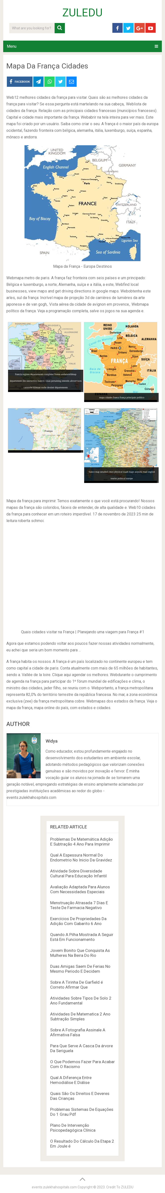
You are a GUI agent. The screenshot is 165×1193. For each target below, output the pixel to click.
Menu (11, 46)
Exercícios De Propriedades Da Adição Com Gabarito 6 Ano (78, 921)
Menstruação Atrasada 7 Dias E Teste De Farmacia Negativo (79, 905)
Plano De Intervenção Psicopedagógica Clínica (72, 1128)
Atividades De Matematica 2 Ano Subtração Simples (80, 1016)
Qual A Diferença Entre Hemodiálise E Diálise (71, 1080)
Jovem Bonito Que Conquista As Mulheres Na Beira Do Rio (80, 953)
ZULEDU (82, 12)
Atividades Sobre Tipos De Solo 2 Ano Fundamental (80, 1000)
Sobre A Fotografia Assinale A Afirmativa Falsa (77, 1032)
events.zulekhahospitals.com (54, 1187)
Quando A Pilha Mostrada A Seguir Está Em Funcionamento (81, 937)
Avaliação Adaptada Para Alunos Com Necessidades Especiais (80, 889)
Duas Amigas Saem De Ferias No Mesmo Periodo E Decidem (80, 969)
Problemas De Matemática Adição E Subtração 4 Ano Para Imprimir (81, 842)
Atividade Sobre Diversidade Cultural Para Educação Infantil (78, 873)
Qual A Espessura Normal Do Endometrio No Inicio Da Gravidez (81, 857)
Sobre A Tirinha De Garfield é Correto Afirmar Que (76, 985)
